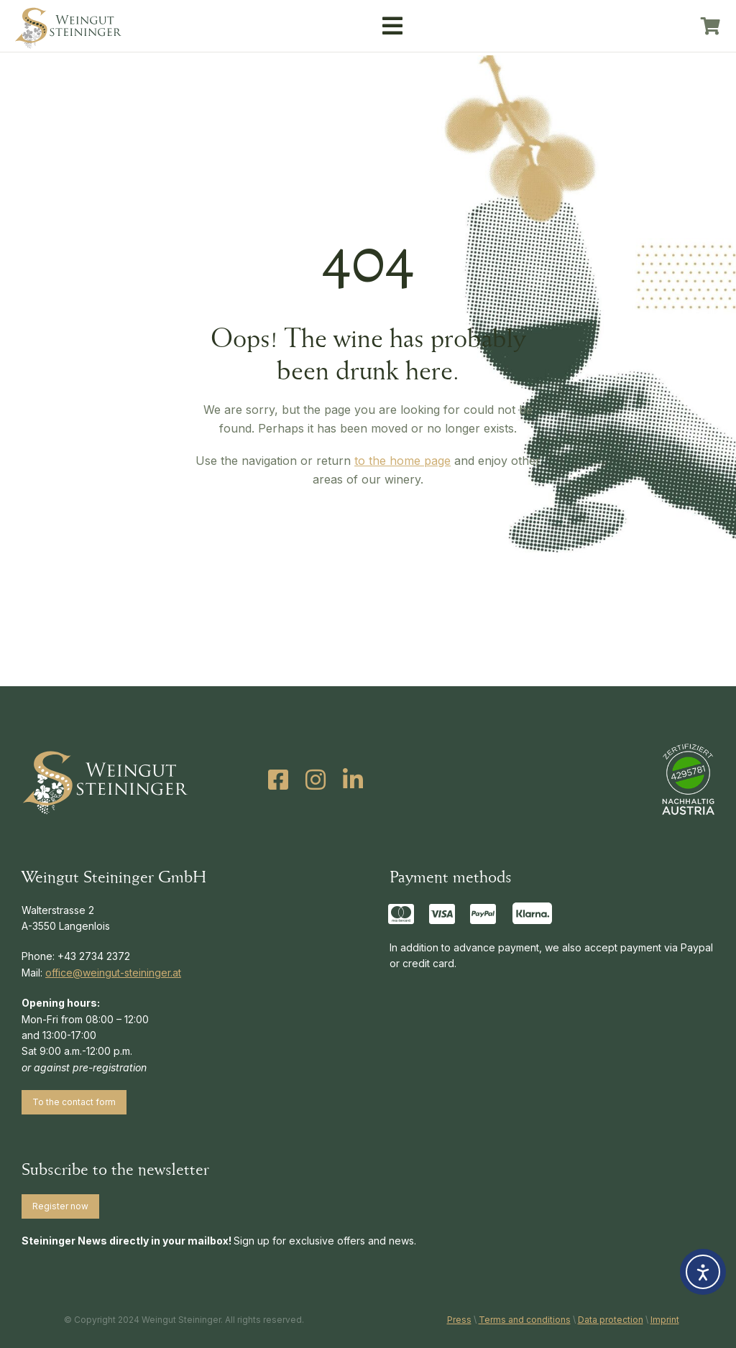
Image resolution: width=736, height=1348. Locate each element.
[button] (392, 25)
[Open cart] (710, 25)
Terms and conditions (525, 1319)
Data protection (610, 1319)
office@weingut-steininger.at (113, 972)
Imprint (664, 1319)
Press (459, 1319)
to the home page (402, 460)
